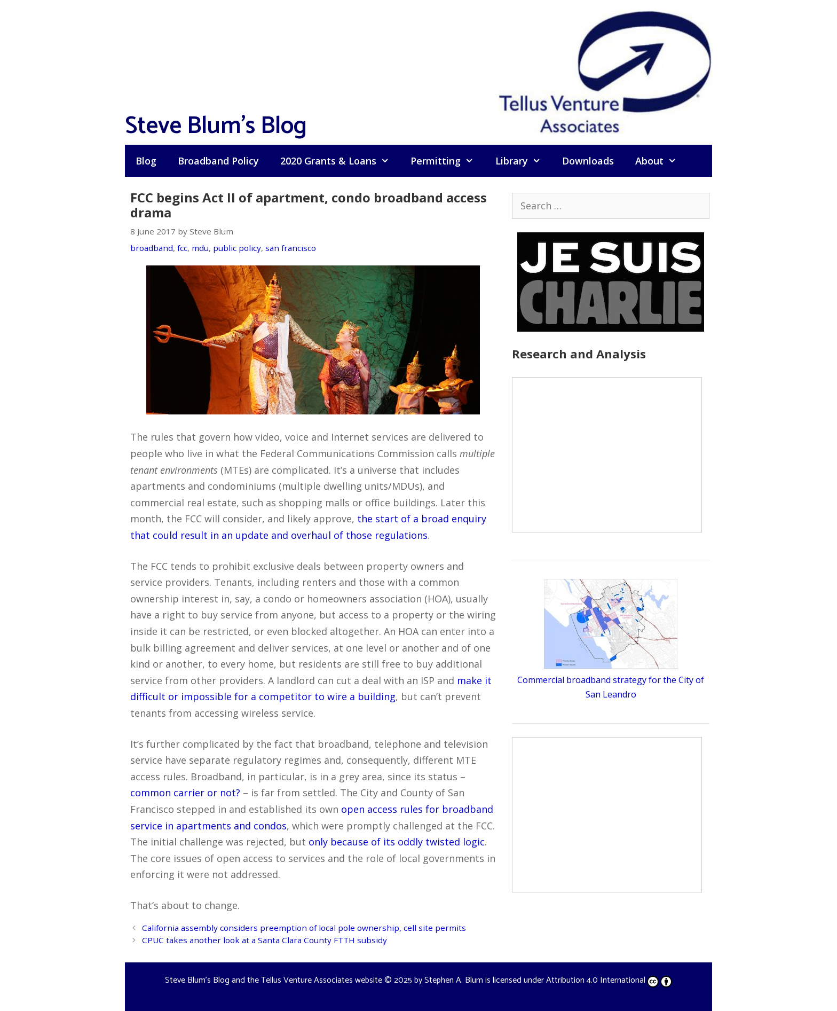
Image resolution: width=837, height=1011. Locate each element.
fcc (182, 247)
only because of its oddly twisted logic (397, 841)
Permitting (447, 161)
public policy (237, 247)
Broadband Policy (218, 160)
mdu (200, 247)
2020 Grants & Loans (340, 161)
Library (523, 161)
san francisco (290, 247)
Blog (146, 160)
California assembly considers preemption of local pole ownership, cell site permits (304, 927)
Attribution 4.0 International (609, 980)
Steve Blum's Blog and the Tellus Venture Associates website (273, 980)
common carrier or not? (185, 792)
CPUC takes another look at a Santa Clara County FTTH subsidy (264, 940)
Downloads (588, 160)
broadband (151, 247)
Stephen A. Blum (453, 980)
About (661, 161)
